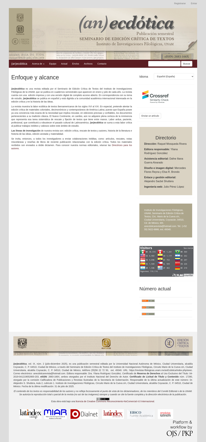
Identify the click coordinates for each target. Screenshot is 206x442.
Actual (64, 63)
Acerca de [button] (38, 63)
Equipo (52, 63)
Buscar (186, 63)
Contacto (101, 63)
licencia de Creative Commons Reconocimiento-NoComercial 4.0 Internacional (115, 401)
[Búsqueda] (164, 63)
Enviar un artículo (150, 116)
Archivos (88, 63)
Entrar (194, 3)
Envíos (75, 63)
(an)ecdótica (19, 63)
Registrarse (180, 3)
